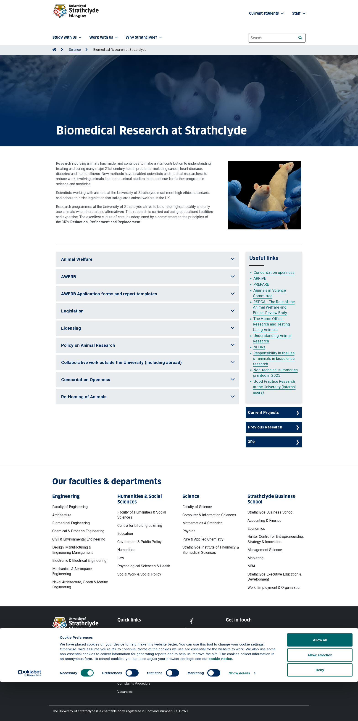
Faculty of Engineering (70, 507)
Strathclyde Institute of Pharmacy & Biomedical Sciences (210, 549)
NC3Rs (259, 347)
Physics (188, 531)
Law (120, 558)
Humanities (126, 550)
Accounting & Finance (264, 520)
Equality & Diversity (131, 654)
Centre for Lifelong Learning (139, 525)
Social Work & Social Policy (139, 574)
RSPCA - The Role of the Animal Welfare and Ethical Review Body (274, 307)
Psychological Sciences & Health (143, 566)
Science (75, 50)
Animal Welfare (148, 259)
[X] (257, 653)
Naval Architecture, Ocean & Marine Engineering (80, 584)
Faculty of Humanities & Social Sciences (141, 514)
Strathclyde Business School (270, 512)
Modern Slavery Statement (128, 664)
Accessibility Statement (134, 646)
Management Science (264, 550)
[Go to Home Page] (54, 50)
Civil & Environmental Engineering (78, 539)
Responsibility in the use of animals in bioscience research (274, 358)
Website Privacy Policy (134, 629)
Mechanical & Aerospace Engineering (72, 571)
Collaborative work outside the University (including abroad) (148, 362)
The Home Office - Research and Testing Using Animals (271, 324)
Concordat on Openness (148, 379)
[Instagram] (268, 653)
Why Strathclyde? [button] (144, 37)
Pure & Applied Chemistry (203, 539)
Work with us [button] (104, 37)
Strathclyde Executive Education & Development (274, 576)
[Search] (300, 38)
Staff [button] (299, 13)
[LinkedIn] (291, 653)
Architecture (61, 515)
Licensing (148, 328)
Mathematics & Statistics (202, 523)
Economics (256, 528)
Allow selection (319, 694)
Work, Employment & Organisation (274, 587)
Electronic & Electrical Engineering (79, 560)
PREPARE (261, 284)
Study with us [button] (68, 37)
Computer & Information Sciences (209, 515)
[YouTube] (244, 653)
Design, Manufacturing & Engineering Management (72, 549)
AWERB (148, 276)
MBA (251, 566)
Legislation (148, 311)
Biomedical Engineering (71, 523)
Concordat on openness (274, 272)
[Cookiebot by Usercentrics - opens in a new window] (30, 712)
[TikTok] (280, 653)
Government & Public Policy (139, 542)
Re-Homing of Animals (148, 396)
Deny (320, 709)
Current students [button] (267, 13)
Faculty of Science (197, 507)
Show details (239, 712)
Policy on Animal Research (148, 345)
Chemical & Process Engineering (78, 531)
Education (125, 533)
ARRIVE (260, 278)
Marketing (255, 558)
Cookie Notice (127, 638)
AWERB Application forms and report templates (148, 293)
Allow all (320, 679)
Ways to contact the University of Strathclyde (251, 631)
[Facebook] (232, 653)
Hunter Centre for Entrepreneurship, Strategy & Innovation (275, 539)
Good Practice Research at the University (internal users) (274, 387)
